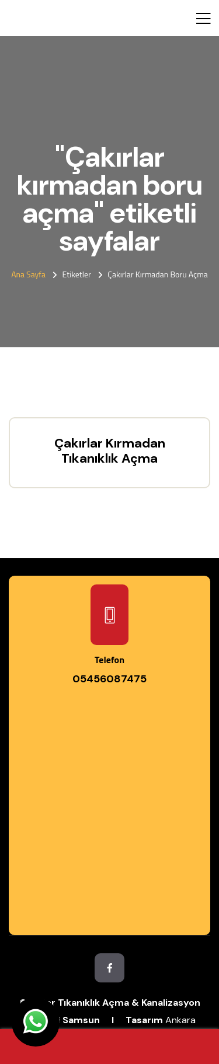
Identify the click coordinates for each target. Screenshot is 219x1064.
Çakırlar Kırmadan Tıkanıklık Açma (109, 451)
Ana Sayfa (28, 274)
